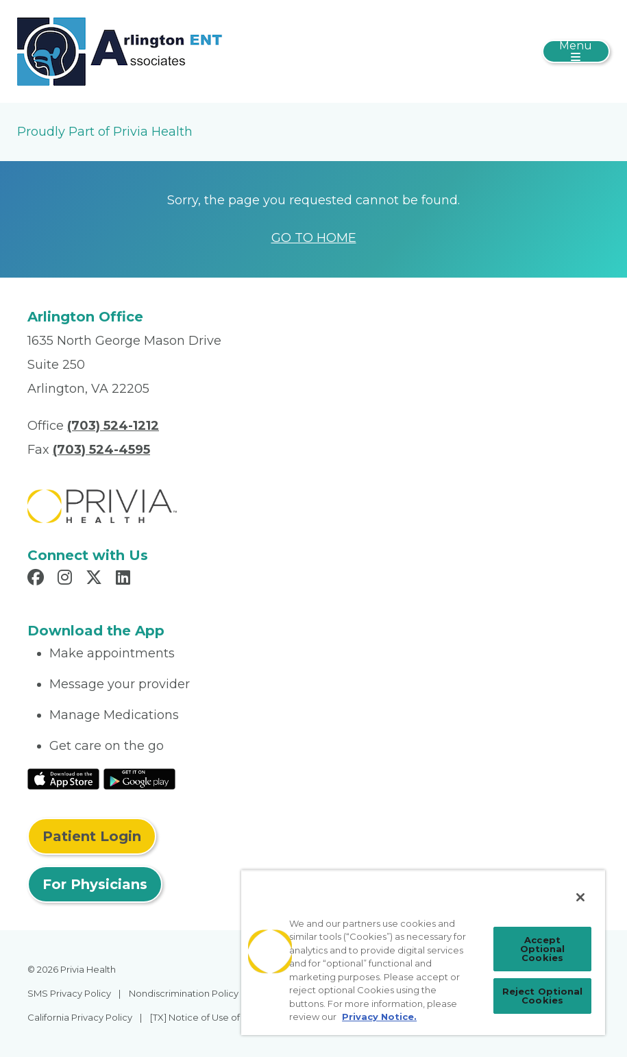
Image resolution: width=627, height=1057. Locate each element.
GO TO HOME (313, 237)
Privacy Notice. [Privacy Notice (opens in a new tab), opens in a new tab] (379, 1016)
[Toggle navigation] (576, 51)
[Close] (580, 897)
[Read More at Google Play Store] (139, 778)
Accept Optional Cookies (542, 948)
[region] (423, 952)
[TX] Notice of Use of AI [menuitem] (200, 1017)
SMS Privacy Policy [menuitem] (69, 993)
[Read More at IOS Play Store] (63, 778)
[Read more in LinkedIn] (125, 579)
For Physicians (94, 884)
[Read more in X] (96, 579)
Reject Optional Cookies (542, 996)
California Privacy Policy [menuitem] (79, 1017)
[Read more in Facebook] (37, 579)
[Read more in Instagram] (67, 579)
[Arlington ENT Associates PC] (120, 50)
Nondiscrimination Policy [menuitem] (183, 993)
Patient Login (91, 836)
